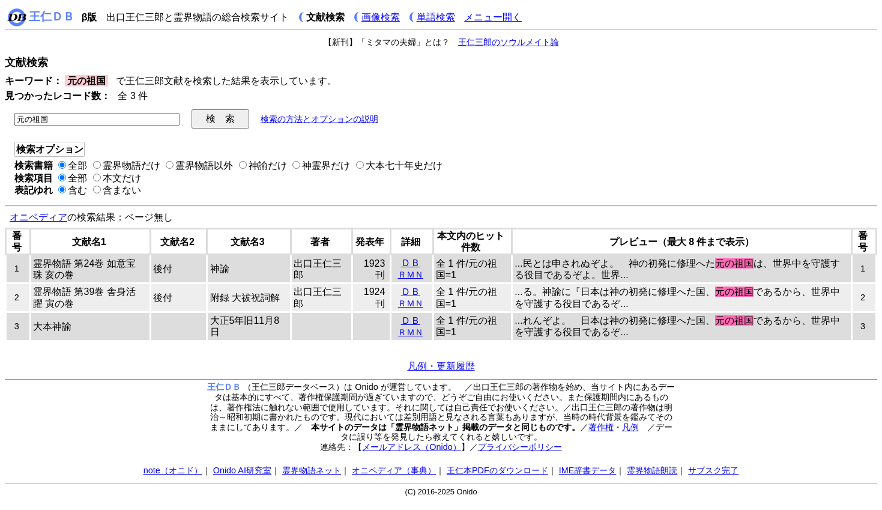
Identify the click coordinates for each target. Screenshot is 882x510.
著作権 (601, 427)
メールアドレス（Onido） (411, 447)
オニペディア (38, 217)
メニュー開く (493, 17)
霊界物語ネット (311, 470)
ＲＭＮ (410, 274)
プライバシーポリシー (520, 447)
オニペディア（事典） (394, 470)
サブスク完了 (713, 470)
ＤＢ (410, 263)
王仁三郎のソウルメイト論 (508, 42)
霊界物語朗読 (652, 470)
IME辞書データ (588, 470)
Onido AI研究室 (242, 470)
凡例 (630, 427)
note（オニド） (172, 470)
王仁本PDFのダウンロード (497, 470)
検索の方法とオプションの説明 (319, 119)
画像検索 (380, 17)
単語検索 (436, 17)
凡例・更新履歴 (441, 366)
